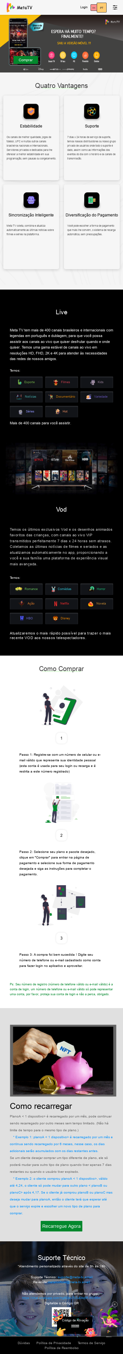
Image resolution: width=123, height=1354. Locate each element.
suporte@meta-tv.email (75, 1277)
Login (84, 7)
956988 (75, 1325)
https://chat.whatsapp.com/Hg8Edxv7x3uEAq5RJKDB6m (61, 1298)
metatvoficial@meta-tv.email (69, 1282)
